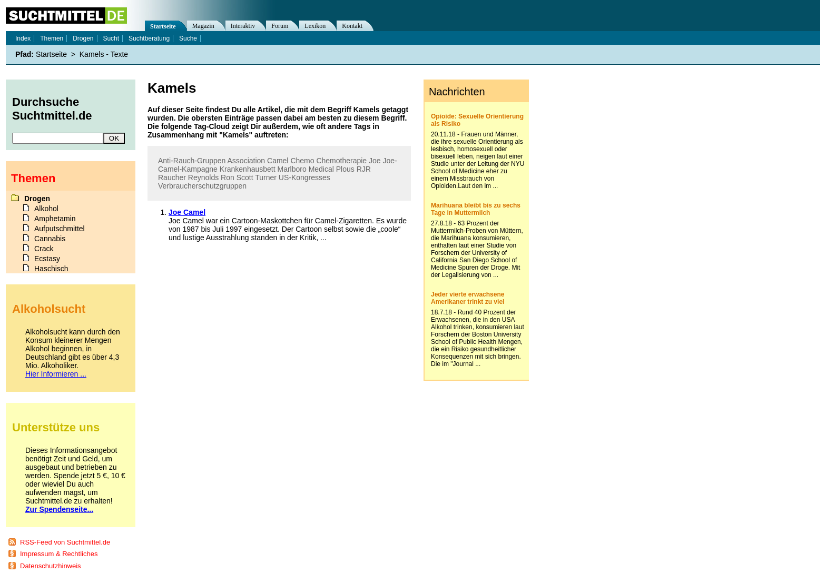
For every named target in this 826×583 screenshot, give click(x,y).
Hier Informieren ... (55, 374)
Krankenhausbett (248, 169)
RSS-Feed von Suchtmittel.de (65, 542)
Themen (51, 38)
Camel (277, 160)
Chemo (302, 160)
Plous (345, 169)
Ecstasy (47, 258)
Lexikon (315, 25)
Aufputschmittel (59, 228)
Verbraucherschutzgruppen (202, 186)
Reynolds (203, 177)
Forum (279, 25)
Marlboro (291, 169)
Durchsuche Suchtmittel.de (52, 108)
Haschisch (51, 268)
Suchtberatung (149, 38)
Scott (245, 177)
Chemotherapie (341, 160)
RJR (364, 169)
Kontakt (352, 25)
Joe (375, 160)
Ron (227, 177)
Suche (188, 38)
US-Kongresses (304, 177)
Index (23, 38)
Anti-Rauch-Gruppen (191, 160)
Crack (44, 248)
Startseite (163, 26)
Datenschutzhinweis (50, 566)
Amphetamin (55, 218)
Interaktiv (243, 25)
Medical (321, 169)
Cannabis (49, 238)
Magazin (203, 25)
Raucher (172, 177)
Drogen (83, 38)
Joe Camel (187, 212)
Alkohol (46, 208)
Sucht (111, 38)
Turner (266, 177)
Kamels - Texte (104, 54)
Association (247, 160)
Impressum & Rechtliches (58, 554)
